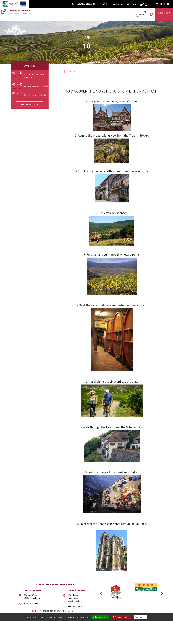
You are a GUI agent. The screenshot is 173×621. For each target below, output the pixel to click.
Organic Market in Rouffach (36, 86)
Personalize (140, 617)
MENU (141, 14)
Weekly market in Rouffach (36, 95)
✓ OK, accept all (100, 617)
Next (161, 592)
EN (164, 4)
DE (161, 4)
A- (135, 4)
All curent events (29, 104)
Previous (100, 592)
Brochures (118, 4)
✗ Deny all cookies (121, 617)
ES (168, 4)
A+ (134, 4)
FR (157, 4)
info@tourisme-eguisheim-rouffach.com (54, 610)
